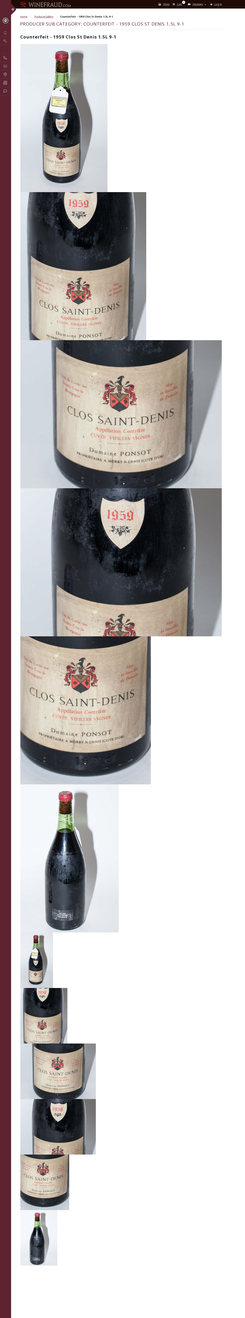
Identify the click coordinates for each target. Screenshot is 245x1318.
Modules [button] (195, 4)
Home (24, 16)
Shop (163, 4)
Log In (216, 4)
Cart (178, 3)
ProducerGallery (43, 16)
